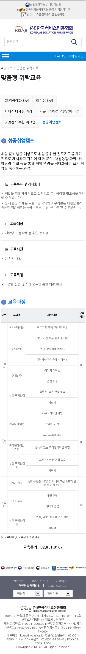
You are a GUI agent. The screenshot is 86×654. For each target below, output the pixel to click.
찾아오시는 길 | (42, 581)
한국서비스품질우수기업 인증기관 (43, 14)
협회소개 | (20, 581)
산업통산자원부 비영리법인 (43, 4)
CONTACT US (56, 585)
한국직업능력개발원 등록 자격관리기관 (43, 9)
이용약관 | (63, 581)
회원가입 (76, 56)
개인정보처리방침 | (31, 585)
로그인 (60, 56)
